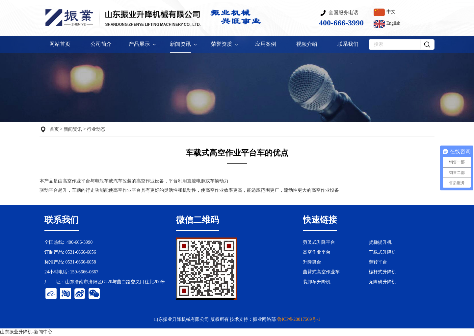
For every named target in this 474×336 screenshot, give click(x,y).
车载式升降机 (382, 252)
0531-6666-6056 (80, 252)
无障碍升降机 (382, 281)
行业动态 (96, 129)
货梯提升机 (380, 242)
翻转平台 (378, 262)
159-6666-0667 (84, 271)
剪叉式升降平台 (319, 242)
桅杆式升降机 (382, 271)
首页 (54, 129)
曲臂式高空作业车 (321, 271)
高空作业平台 (127, 190)
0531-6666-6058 (80, 262)
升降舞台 (312, 262)
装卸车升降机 (316, 281)
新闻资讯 (73, 129)
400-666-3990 (79, 242)
